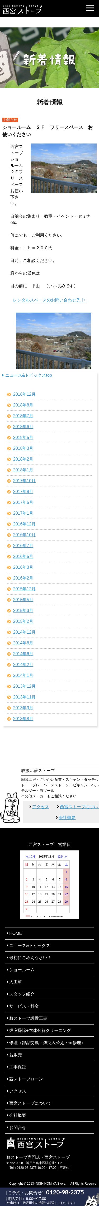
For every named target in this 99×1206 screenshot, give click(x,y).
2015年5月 (23, 599)
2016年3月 (23, 567)
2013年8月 (23, 718)
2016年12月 (24, 524)
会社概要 (67, 817)
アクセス (40, 807)
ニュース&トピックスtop (27, 375)
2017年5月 (23, 502)
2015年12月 (24, 589)
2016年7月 (23, 545)
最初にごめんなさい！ (30, 957)
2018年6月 (23, 426)
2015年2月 (23, 621)
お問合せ (17, 1127)
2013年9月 (23, 708)
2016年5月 (23, 556)
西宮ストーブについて (30, 1103)
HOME (15, 933)
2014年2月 (23, 664)
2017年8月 (23, 491)
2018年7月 (23, 416)
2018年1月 (23, 470)
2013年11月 (24, 697)
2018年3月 (23, 448)
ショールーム (22, 970)
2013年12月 (24, 686)
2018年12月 (24, 394)
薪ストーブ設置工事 (28, 1018)
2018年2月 (23, 459)
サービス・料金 (24, 1006)
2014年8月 (23, 643)
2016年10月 (24, 535)
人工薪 (15, 982)
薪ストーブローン (26, 1079)
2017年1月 (23, 513)
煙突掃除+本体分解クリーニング (40, 1030)
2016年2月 (23, 578)
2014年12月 (24, 632)
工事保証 (17, 1067)
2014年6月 (23, 654)
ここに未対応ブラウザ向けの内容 (49, 884)
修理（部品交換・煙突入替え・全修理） (47, 1042)
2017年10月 (24, 480)
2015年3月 (23, 610)
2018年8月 (23, 405)
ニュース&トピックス (29, 945)
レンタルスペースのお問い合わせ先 (47, 300)
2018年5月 (23, 437)
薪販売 (15, 1054)
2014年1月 (23, 675)
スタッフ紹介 (22, 994)
